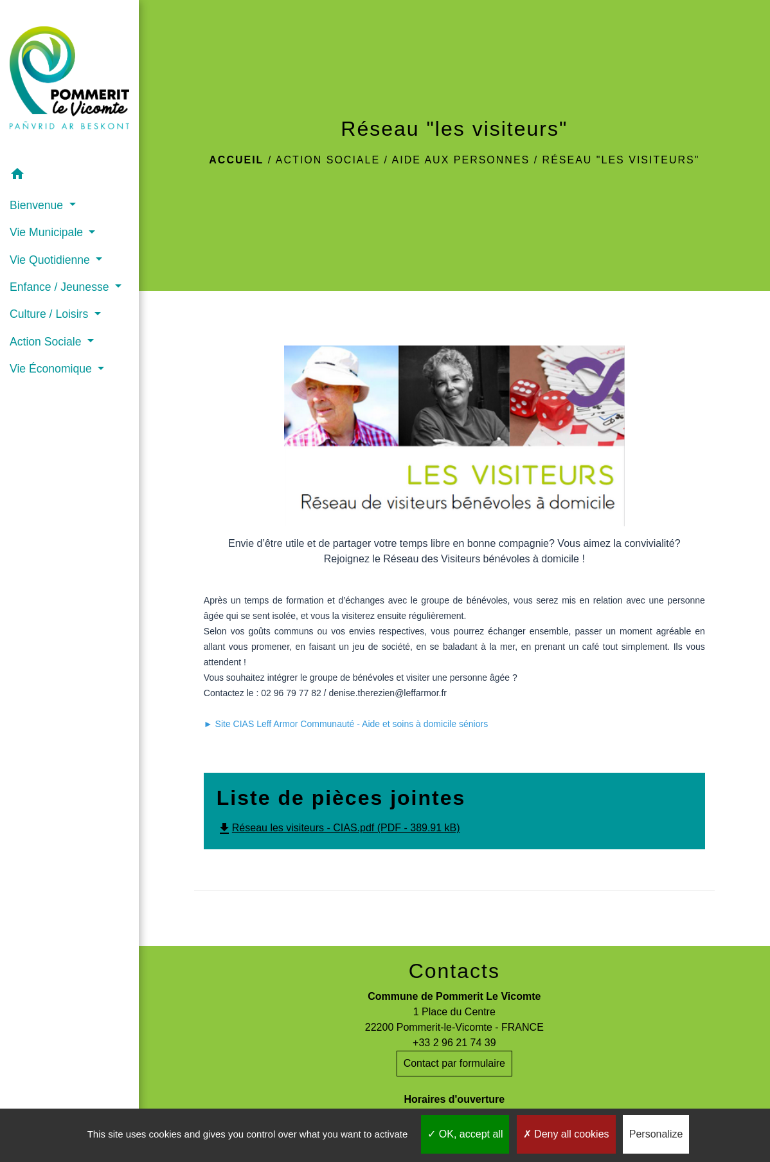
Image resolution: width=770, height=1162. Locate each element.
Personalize (656, 1134)
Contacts (454, 970)
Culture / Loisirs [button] (50, 314)
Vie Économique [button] (52, 368)
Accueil (236, 159)
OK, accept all (465, 1134)
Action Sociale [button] (47, 341)
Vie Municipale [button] (48, 232)
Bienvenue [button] (38, 205)
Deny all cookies (566, 1134)
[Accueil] (69, 80)
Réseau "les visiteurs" (621, 159)
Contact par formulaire (454, 1063)
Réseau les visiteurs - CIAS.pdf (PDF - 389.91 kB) (338, 827)
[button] (69, 176)
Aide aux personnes (461, 159)
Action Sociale (328, 159)
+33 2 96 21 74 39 (454, 1042)
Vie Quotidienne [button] (51, 260)
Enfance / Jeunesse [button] (61, 287)
